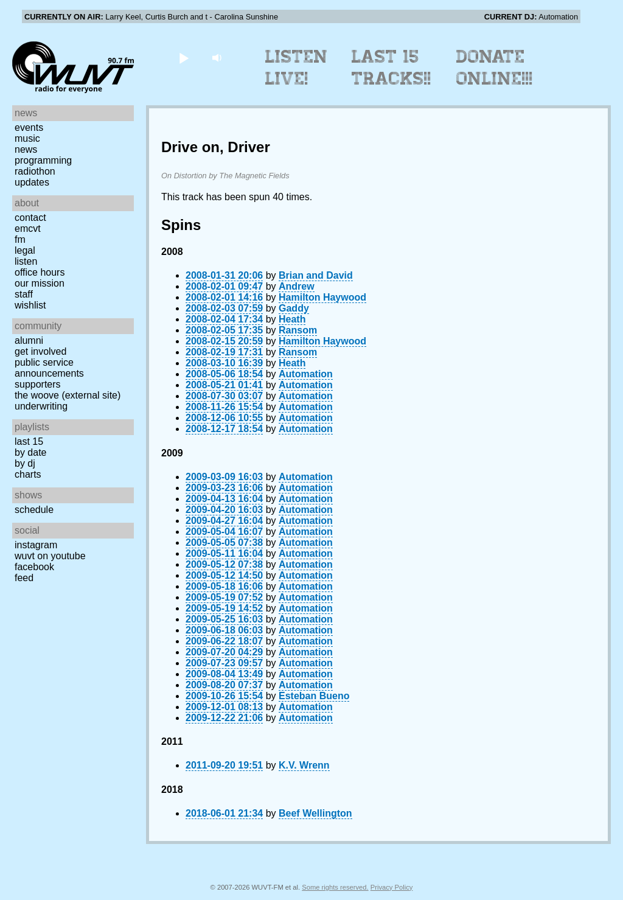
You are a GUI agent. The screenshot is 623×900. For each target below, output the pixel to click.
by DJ (25, 463)
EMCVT (28, 228)
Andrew (297, 286)
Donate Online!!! (494, 67)
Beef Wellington (315, 813)
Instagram (36, 545)
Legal (25, 250)
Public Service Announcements (49, 367)
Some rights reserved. (335, 887)
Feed (24, 578)
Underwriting (41, 406)
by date (30, 452)
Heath (292, 319)
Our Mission (39, 283)
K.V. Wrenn (304, 765)
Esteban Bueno (314, 696)
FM (20, 239)
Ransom (298, 330)
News (26, 149)
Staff (24, 294)
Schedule (34, 509)
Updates (32, 182)
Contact (30, 217)
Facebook (34, 567)
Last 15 (29, 441)
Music (27, 138)
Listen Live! (296, 67)
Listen (26, 261)
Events (29, 127)
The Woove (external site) (67, 395)
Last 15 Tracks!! (391, 67)
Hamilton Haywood (322, 297)
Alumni (29, 340)
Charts (28, 474)
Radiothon (35, 171)
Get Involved (40, 351)
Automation (306, 374)
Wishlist (30, 305)
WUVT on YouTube (50, 556)
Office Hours (39, 272)
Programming (43, 160)
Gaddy (294, 308)
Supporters (38, 384)
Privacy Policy (392, 887)
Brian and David (316, 275)
